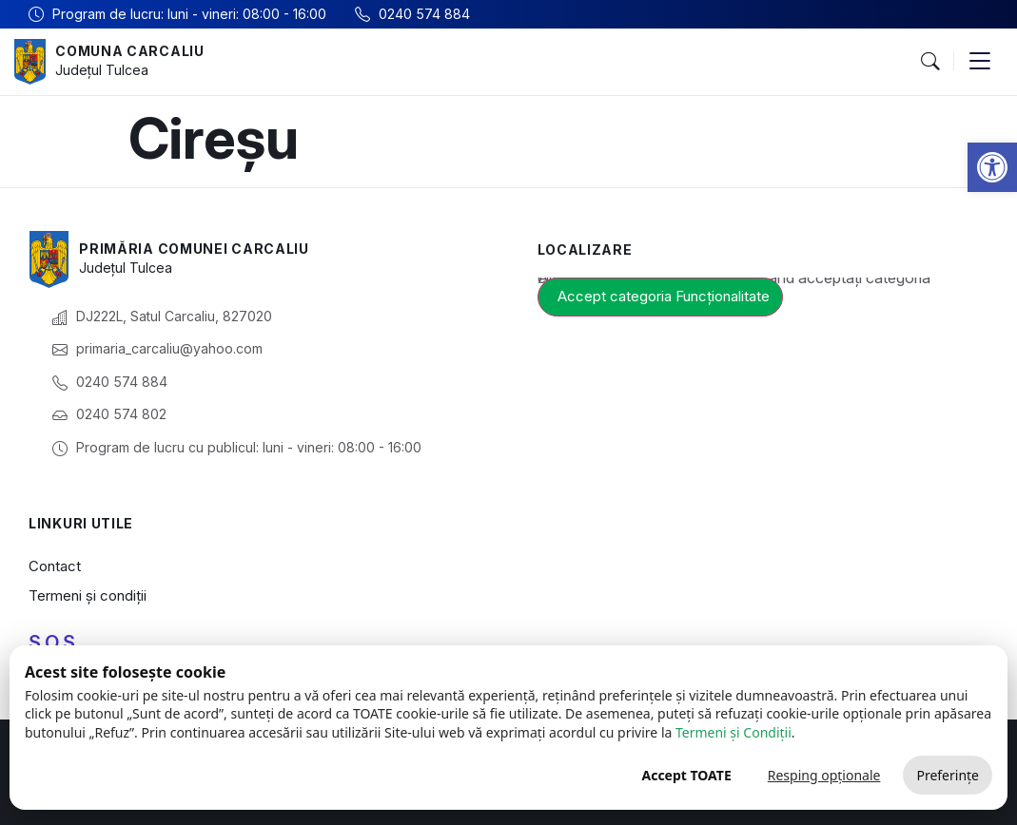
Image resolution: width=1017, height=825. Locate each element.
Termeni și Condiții (733, 732)
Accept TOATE (686, 775)
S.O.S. (54, 642)
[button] (992, 167)
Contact (55, 566)
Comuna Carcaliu (130, 51)
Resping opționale (824, 775)
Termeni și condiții (88, 595)
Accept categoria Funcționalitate (663, 296)
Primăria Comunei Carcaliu (194, 248)
